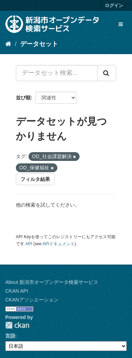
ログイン (114, 5)
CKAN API (16, 291)
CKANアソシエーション (31, 299)
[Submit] (106, 73)
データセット (39, 43)
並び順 (23, 97)
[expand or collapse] (121, 24)
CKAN (17, 325)
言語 (10, 336)
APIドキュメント (59, 243)
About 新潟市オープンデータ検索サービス (51, 282)
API (28, 243)
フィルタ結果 (35, 179)
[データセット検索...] (57, 73)
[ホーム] (8, 43)
